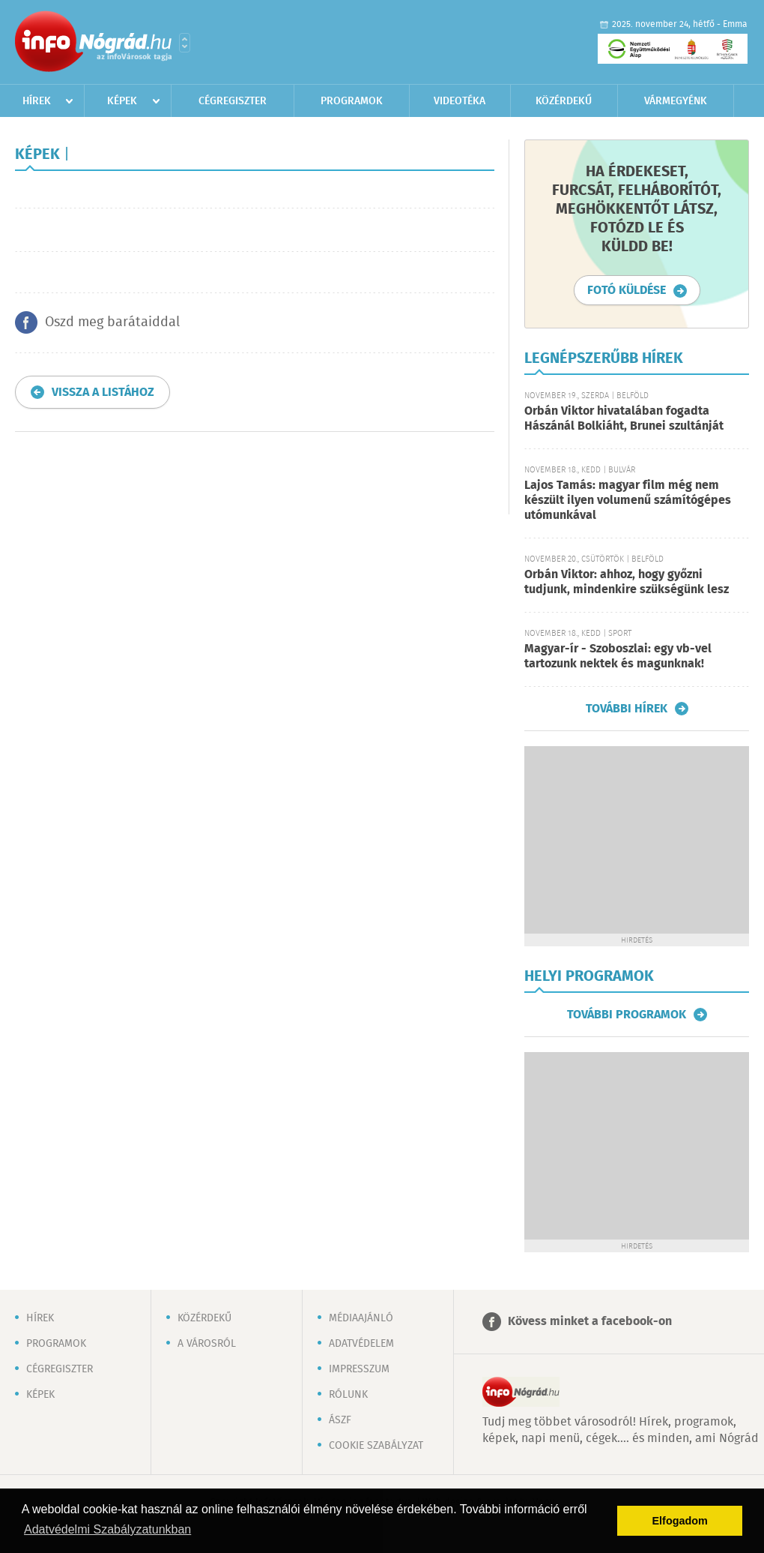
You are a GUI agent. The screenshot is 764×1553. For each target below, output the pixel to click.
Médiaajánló (361, 1318)
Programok (352, 101)
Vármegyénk (675, 101)
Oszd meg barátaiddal (112, 322)
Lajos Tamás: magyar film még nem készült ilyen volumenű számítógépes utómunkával (627, 500)
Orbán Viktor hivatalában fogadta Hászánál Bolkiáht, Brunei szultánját (624, 419)
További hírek (626, 708)
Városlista (184, 42)
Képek (122, 101)
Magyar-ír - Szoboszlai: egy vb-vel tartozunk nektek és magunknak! (618, 656)
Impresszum (359, 1369)
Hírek (36, 101)
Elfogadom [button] (680, 1521)
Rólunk (348, 1395)
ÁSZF (340, 1420)
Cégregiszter (232, 101)
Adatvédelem (361, 1344)
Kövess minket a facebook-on (590, 1321)
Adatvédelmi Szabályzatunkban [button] (107, 1529)
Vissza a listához (103, 392)
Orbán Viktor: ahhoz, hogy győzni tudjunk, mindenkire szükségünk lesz (626, 582)
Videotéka (459, 101)
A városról (207, 1344)
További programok (626, 1014)
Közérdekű (564, 101)
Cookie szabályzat (376, 1446)
